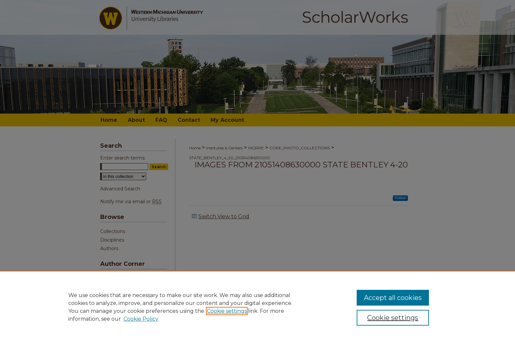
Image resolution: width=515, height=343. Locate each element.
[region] (257, 307)
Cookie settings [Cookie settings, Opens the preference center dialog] (392, 318)
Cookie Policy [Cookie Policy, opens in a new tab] (140, 319)
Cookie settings (227, 311)
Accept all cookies (393, 298)
